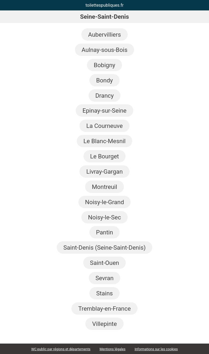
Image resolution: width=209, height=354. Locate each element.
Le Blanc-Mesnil (104, 141)
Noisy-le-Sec (104, 217)
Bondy (104, 80)
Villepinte (104, 323)
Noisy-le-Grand (104, 202)
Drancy (104, 95)
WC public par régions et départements (60, 349)
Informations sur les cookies (156, 349)
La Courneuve (104, 125)
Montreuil (104, 186)
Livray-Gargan (104, 171)
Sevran (105, 278)
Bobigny (104, 65)
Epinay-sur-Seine (104, 110)
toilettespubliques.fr (104, 5)
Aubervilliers (104, 34)
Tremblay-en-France (104, 308)
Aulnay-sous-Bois (105, 49)
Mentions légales (113, 349)
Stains (104, 293)
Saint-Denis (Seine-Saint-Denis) (104, 247)
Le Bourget (104, 156)
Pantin (104, 232)
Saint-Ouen (104, 262)
